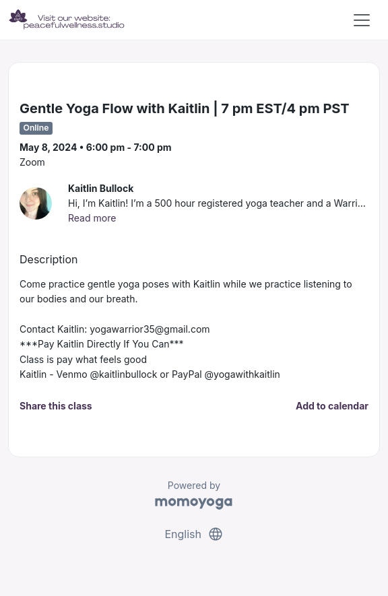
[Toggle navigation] (362, 20)
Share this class (56, 405)
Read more (92, 218)
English (193, 534)
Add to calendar (332, 405)
